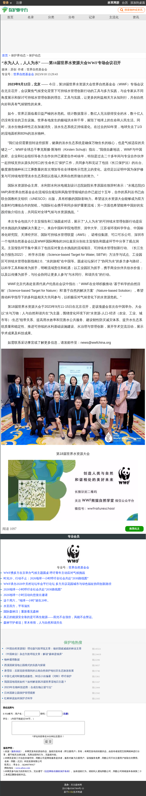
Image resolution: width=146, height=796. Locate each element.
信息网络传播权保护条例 (57, 771)
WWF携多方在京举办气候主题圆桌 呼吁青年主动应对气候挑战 (44, 572)
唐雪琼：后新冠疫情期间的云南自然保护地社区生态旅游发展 (39, 670)
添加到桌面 (137, 2)
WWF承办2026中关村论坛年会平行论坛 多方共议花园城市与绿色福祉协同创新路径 (57, 583)
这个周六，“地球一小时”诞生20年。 (26, 600)
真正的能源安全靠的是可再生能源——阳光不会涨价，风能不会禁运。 (49, 617)
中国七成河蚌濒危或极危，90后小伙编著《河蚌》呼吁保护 (38, 676)
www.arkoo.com (22, 768)
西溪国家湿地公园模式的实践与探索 (24, 665)
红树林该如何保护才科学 (18, 698)
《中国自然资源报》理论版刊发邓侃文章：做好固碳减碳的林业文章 (42, 648)
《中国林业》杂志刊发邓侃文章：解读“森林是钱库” (33, 654)
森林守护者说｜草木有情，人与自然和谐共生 (32, 622)
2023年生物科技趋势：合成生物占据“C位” (28, 687)
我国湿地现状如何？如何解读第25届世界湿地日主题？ (35, 681)
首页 (5, 55)
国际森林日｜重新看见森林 (21, 611)
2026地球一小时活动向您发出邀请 (25, 594)
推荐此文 (134, 528)
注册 (19, 2)
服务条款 (16, 751)
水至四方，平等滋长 (16, 606)
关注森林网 (76, 784)
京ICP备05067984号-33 (73, 788)
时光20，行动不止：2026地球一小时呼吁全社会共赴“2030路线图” (45, 578)
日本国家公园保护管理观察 (19, 692)
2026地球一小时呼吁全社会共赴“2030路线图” (32, 589)
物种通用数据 (12, 659)
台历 (125, 2)
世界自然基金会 (23, 74)
